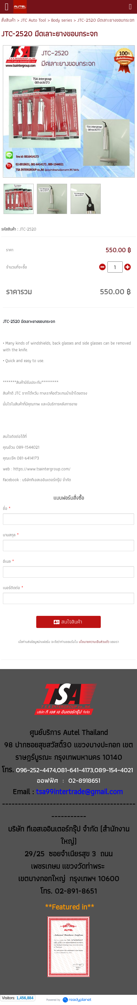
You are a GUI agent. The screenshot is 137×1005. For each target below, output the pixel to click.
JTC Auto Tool (33, 20)
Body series (61, 20)
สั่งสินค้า (8, 20)
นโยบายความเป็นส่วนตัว (94, 642)
